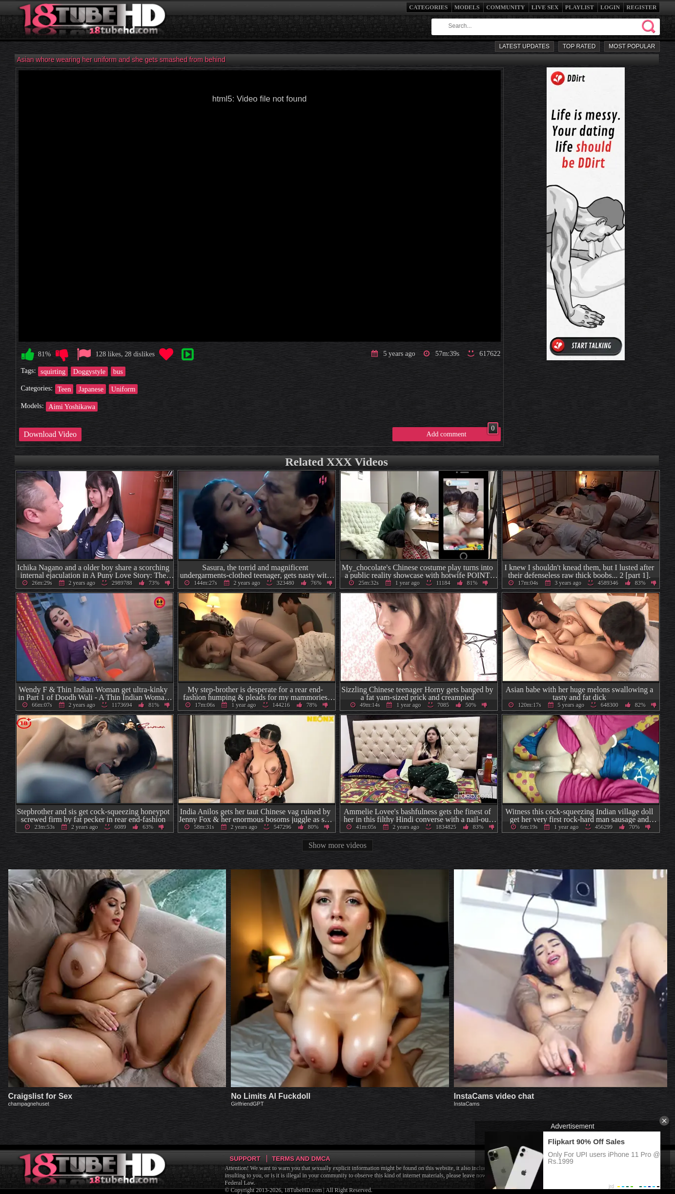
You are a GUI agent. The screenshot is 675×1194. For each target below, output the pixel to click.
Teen (64, 389)
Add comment (462, 432)
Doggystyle (89, 371)
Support (245, 1158)
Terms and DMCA (301, 1158)
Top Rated (579, 46)
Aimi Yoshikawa (71, 407)
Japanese (91, 389)
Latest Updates (524, 46)
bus (118, 371)
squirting (53, 371)
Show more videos (337, 845)
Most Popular (632, 46)
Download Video (50, 434)
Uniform (123, 389)
